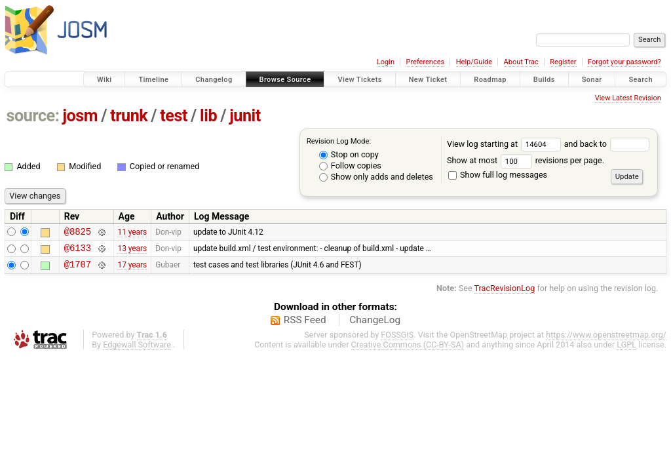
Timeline (153, 79)
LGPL (626, 350)
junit (245, 115)
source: (33, 115)
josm (80, 115)
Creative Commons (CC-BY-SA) (408, 350)
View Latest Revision (628, 98)
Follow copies (350, 165)
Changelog (213, 79)
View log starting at (505, 144)
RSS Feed (305, 326)
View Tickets (359, 79)
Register (563, 62)
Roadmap (490, 79)
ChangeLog (374, 326)
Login (385, 62)
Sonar (592, 79)
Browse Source (285, 79)
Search (640, 79)
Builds (544, 79)
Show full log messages (497, 175)
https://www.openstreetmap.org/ (606, 340)
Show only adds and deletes (376, 177)
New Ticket (428, 79)
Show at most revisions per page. (525, 160)
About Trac (521, 62)
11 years (132, 232)
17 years (132, 270)
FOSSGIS (397, 340)
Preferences (425, 62)
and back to (607, 144)
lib (208, 115)
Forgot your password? (624, 62)
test (173, 115)
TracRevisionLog (504, 294)
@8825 (77, 233)
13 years (132, 251)
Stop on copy (349, 154)
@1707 (77, 270)
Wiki (104, 79)
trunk (128, 115)
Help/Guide (474, 62)
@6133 (77, 251)
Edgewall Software (137, 350)
